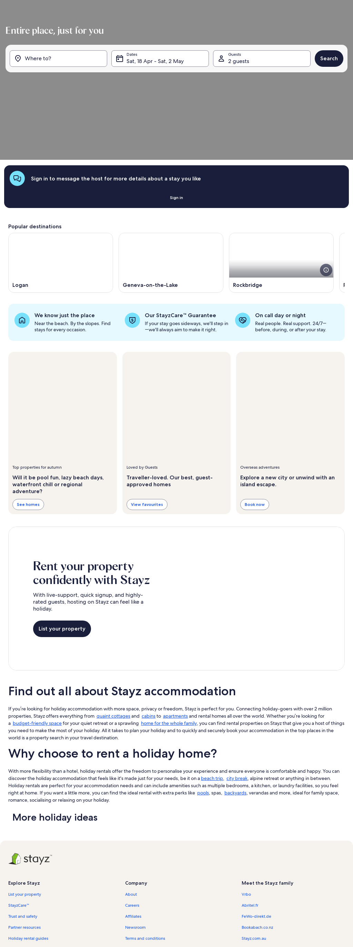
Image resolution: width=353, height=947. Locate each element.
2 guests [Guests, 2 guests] (237, 85)
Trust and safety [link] (22, 847)
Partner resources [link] (24, 858)
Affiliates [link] (133, 847)
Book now (255, 435)
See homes (28, 435)
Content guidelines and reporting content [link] (164, 902)
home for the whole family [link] (169, 654)
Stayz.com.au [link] (254, 869)
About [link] (131, 825)
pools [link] (203, 724)
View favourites (147, 435)
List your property (62, 559)
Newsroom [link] (135, 858)
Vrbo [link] (246, 825)
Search (326, 82)
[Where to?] (60, 82)
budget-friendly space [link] (37, 654)
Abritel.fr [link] (250, 836)
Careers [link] (132, 836)
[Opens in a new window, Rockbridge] (281, 194)
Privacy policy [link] (138, 880)
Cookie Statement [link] (142, 891)
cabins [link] (148, 647)
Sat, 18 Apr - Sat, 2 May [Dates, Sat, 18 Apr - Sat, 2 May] (156, 85)
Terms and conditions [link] (145, 869)
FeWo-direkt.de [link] (256, 847)
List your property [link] (24, 825)
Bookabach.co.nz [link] (257, 858)
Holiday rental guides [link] (28, 869)
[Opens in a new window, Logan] (60, 194)
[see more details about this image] (326, 201)
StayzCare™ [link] (18, 836)
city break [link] (237, 709)
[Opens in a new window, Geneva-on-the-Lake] (171, 194)
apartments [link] (175, 647)
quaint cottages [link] (113, 647)
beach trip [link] (212, 709)
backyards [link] (235, 724)
